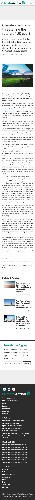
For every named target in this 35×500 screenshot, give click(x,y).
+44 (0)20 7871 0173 (10, 398)
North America (26, 294)
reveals (6, 111)
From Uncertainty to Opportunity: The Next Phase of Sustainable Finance (23, 287)
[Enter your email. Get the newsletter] (13, 363)
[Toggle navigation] (31, 2)
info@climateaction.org (11, 400)
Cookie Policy (27, 496)
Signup (26, 363)
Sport (13, 265)
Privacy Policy (18, 496)
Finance (18, 296)
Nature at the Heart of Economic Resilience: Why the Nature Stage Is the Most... (23, 321)
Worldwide (24, 310)
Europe (10, 265)
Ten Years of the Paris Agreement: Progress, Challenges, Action (24, 304)
